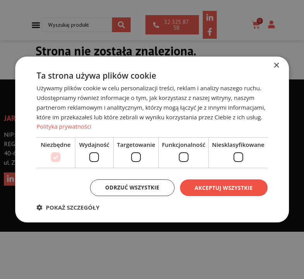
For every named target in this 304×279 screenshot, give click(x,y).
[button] (67, 207)
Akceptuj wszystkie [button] (222, 187)
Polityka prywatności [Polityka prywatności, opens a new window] (64, 126)
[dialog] (152, 139)
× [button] (276, 65)
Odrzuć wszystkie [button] (129, 187)
